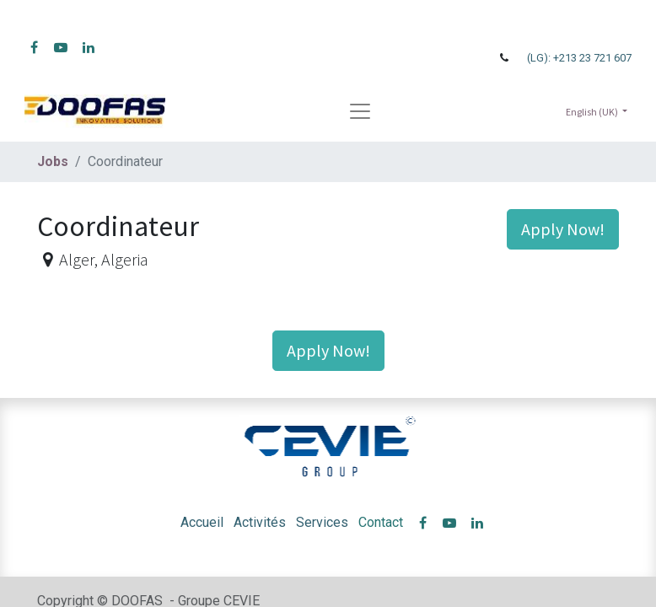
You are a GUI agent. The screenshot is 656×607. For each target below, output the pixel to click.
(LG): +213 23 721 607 (579, 57)
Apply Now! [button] (563, 228)
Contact (380, 522)
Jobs (52, 161)
